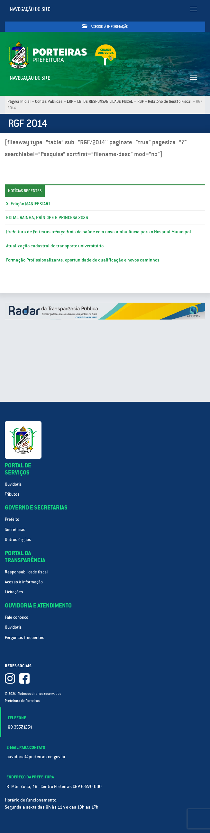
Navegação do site (30, 9)
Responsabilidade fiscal (26, 572)
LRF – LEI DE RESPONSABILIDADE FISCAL (100, 101)
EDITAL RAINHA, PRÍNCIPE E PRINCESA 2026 (47, 217)
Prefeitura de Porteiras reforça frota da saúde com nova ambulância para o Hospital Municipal (98, 232)
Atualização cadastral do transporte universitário (55, 246)
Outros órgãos (18, 539)
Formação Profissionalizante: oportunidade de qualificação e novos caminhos (83, 260)
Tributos (12, 494)
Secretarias (15, 529)
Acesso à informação (105, 26)
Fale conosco (16, 617)
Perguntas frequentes (24, 637)
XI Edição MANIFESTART (28, 204)
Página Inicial (19, 101)
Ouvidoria (13, 484)
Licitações (14, 592)
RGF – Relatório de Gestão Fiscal (164, 101)
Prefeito (12, 519)
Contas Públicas (48, 101)
